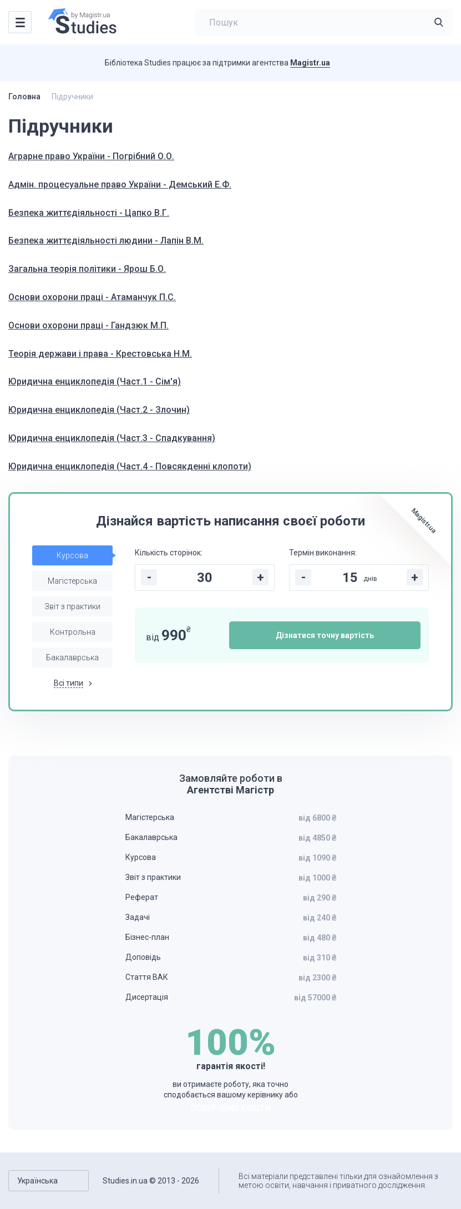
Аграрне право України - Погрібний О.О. (91, 156)
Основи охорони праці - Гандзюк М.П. (88, 325)
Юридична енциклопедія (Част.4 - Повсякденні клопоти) (129, 466)
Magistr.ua (310, 62)
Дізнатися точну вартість (325, 635)
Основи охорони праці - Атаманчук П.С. (92, 297)
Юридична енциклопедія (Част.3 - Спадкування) (111, 438)
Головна (24, 96)
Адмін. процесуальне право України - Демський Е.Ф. (119, 184)
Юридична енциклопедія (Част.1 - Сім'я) (94, 381)
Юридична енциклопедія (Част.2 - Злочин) (99, 409)
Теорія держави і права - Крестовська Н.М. (100, 353)
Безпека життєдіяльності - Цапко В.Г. (88, 213)
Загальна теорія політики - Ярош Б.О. (87, 269)
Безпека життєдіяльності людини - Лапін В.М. (106, 240)
